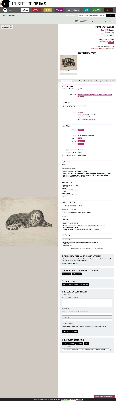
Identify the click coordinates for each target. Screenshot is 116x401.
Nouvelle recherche (67, 15)
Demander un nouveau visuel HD (69, 263)
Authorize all (65, 399)
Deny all (73, 399)
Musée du (73, 10)
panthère (96, 94)
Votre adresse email (66, 317)
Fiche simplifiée (66, 274)
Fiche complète (76, 274)
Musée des (36, 10)
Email (86, 343)
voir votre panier (109, 21)
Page (25, 10)
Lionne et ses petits (65, 70)
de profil (81, 96)
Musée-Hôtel (96, 10)
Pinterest (79, 343)
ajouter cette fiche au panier (70, 284)
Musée (48, 10)
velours (80, 144)
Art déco (94, 119)
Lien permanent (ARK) (66, 347)
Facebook (71, 343)
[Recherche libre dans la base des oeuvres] (92, 15)
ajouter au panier (97, 21)
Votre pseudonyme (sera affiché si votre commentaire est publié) (76, 312)
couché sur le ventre (106, 94)
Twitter (65, 343)
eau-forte (81, 141)
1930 (90, 119)
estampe (111, 43)
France (85, 118)
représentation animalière (85, 94)
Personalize (79, 399)
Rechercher (111, 15)
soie (80, 138)
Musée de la (59, 10)
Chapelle (86, 10)
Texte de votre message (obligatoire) (70, 297)
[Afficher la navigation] (5, 10)
